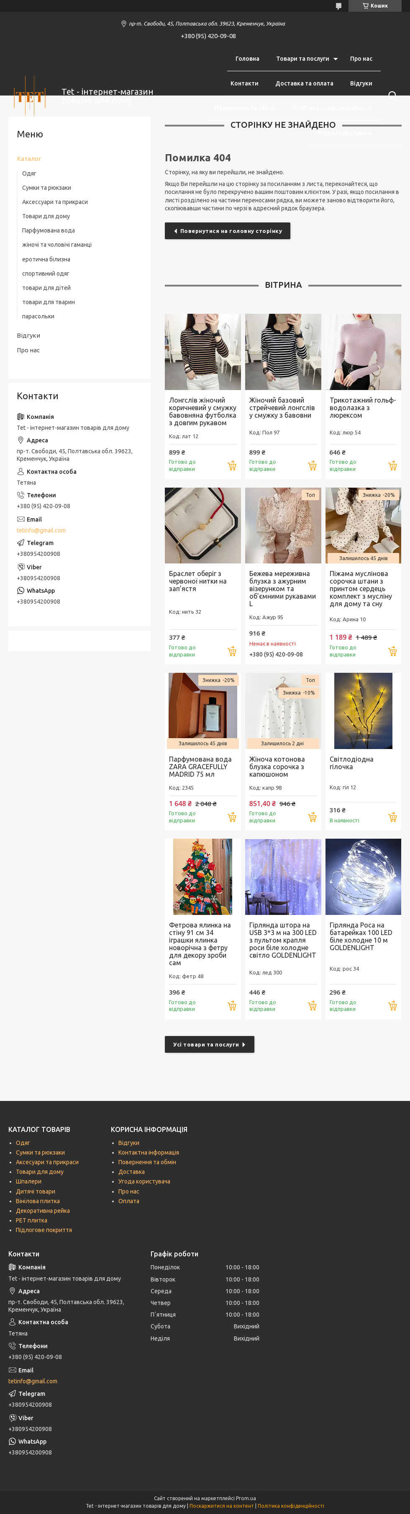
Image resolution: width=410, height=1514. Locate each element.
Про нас (361, 58)
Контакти (245, 83)
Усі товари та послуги (206, 1044)
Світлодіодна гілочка (352, 762)
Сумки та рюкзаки (46, 187)
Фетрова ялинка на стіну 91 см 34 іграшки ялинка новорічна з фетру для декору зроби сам (200, 943)
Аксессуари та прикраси (55, 202)
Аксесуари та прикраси (47, 1162)
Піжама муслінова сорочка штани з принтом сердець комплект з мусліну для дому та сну (361, 588)
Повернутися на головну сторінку (231, 231)
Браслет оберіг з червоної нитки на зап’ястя (198, 581)
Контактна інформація (148, 1152)
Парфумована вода (48, 230)
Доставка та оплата (304, 83)
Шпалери (28, 1181)
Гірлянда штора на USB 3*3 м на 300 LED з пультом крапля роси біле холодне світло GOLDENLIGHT (283, 940)
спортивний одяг (45, 273)
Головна (247, 58)
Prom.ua (246, 1498)
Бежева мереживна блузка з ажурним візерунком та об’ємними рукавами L (282, 588)
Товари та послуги (302, 58)
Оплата (128, 1201)
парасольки (38, 316)
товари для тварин (48, 302)
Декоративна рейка (43, 1210)
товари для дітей (46, 287)
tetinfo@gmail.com (41, 530)
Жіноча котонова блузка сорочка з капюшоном (277, 766)
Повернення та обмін (245, 108)
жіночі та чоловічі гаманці (57, 244)
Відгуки (361, 83)
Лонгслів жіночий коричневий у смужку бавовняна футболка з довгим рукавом (202, 411)
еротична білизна (46, 259)
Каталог (29, 158)
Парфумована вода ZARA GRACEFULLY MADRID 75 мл (200, 766)
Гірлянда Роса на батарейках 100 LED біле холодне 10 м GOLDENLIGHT (361, 936)
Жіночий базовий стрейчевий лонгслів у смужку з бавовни (282, 407)
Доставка (131, 1171)
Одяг (29, 173)
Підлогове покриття (44, 1230)
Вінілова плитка (38, 1201)
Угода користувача (344, 132)
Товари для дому (46, 216)
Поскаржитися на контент (222, 1506)
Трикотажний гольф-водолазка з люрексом (363, 407)
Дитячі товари (35, 1191)
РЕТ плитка (31, 1220)
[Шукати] (391, 96)
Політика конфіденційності (332, 108)
